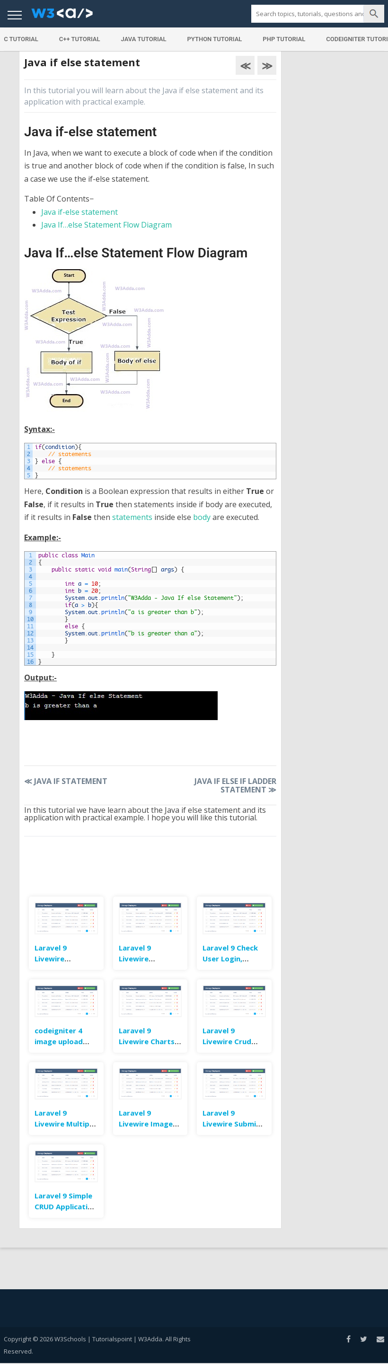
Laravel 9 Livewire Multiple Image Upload (65, 1123)
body (202, 517)
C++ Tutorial (79, 39)
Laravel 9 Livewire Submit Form (231, 1123)
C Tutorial (21, 39)
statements (132, 517)
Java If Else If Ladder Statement (235, 785)
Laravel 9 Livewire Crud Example (227, 1041)
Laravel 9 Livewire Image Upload (146, 1123)
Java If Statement (65, 781)
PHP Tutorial (284, 39)
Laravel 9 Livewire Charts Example (147, 1041)
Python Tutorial (214, 39)
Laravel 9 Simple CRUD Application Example (66, 1206)
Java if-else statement (79, 212)
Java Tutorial (144, 39)
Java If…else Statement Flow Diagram (106, 225)
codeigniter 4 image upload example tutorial (65, 1041)
